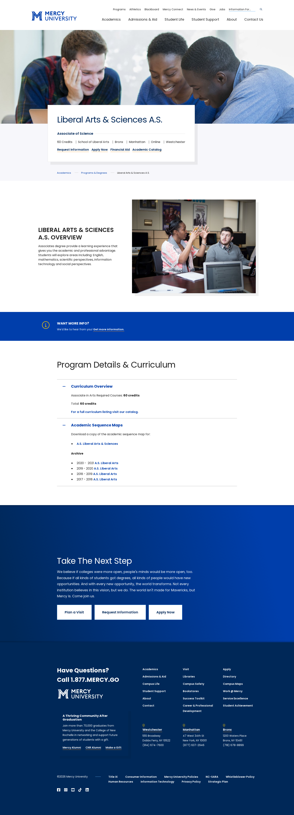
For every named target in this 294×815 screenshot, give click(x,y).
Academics (111, 19)
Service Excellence (235, 698)
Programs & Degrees (94, 173)
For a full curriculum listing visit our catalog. (104, 412)
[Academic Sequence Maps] (147, 425)
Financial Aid (120, 149)
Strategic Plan (218, 782)
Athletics (135, 9)
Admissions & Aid (142, 19)
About (232, 19)
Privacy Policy (191, 782)
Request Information (73, 149)
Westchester (152, 730)
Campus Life (151, 684)
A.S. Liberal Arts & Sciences (97, 444)
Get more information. (108, 329)
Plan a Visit (74, 612)
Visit (186, 669)
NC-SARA (212, 777)
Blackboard (152, 9)
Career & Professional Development (198, 708)
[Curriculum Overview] (147, 386)
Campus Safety (193, 684)
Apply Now (100, 149)
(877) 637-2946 (193, 745)
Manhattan (191, 730)
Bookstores (191, 691)
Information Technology (157, 782)
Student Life (174, 19)
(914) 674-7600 (153, 745)
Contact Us (253, 19)
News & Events (196, 9)
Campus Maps (233, 684)
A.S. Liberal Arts (106, 463)
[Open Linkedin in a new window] (87, 790)
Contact (148, 705)
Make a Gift (114, 747)
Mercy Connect (173, 9)
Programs (119, 9)
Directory (229, 676)
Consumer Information (141, 777)
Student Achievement (238, 705)
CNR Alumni (93, 747)
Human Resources (120, 782)
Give (212, 9)
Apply (227, 669)
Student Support (205, 19)
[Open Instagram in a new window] (66, 790)
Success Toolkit (194, 698)
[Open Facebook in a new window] (58, 790)
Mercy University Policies (181, 777)
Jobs (222, 9)
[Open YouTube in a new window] (73, 790)
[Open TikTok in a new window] (80, 790)
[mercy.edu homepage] (54, 16)
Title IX (113, 777)
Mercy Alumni (72, 747)
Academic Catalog (146, 149)
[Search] (261, 9)
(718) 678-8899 (233, 745)
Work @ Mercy (232, 691)
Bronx (227, 730)
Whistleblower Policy (240, 777)
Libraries (189, 676)
